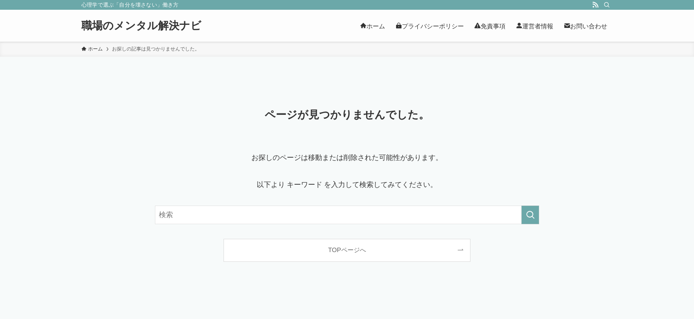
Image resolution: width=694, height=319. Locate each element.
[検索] (607, 5)
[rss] (595, 5)
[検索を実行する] (530, 215)
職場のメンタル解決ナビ (141, 25)
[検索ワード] (347, 215)
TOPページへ (347, 249)
